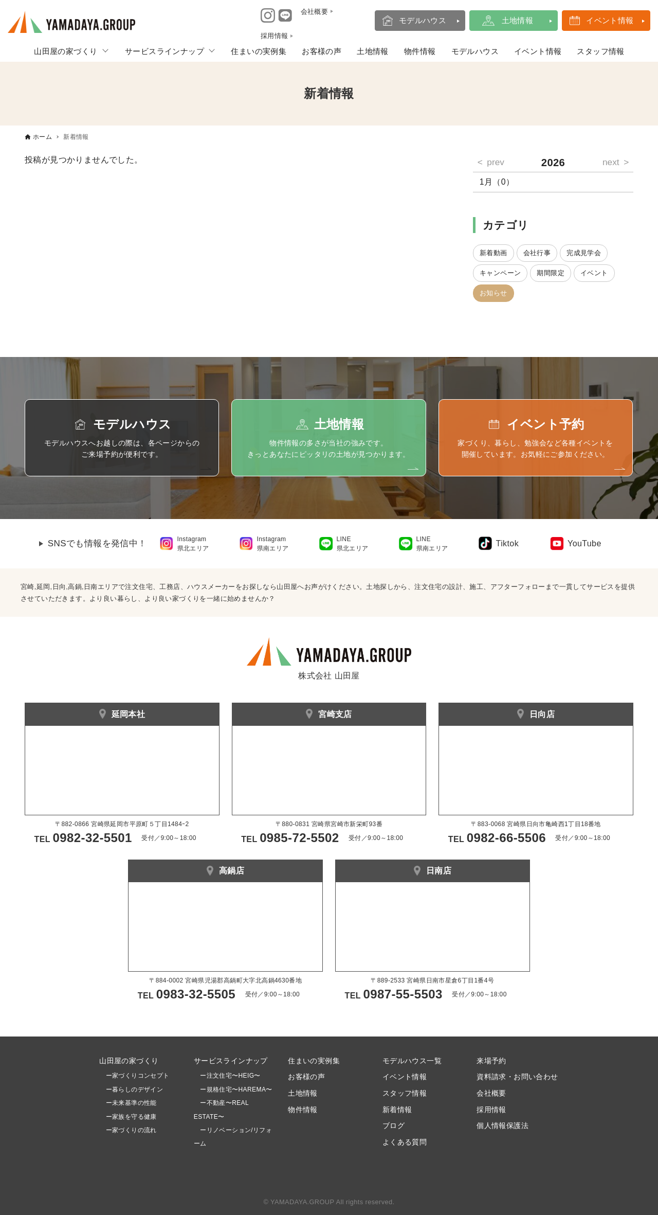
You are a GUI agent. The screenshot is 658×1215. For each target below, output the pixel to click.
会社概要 (491, 1093)
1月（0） (497, 181)
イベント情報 (609, 20)
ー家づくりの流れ (128, 1130)
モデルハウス (422, 20)
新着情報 (397, 1109)
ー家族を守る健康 (128, 1116)
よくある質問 (404, 1142)
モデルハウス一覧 (412, 1061)
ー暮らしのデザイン (134, 1089)
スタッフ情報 (600, 51)
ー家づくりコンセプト (134, 1075)
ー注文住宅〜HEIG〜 (230, 1075)
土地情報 (518, 20)
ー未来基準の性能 (128, 1102)
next (610, 162)
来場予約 (491, 1061)
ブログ (393, 1125)
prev (495, 162)
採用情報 (491, 1109)
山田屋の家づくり (65, 51)
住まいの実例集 (258, 51)
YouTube (584, 543)
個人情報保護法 (502, 1125)
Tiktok (507, 543)
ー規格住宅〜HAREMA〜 (236, 1089)
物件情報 (420, 51)
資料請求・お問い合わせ (517, 1077)
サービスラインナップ (164, 51)
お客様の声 (321, 51)
